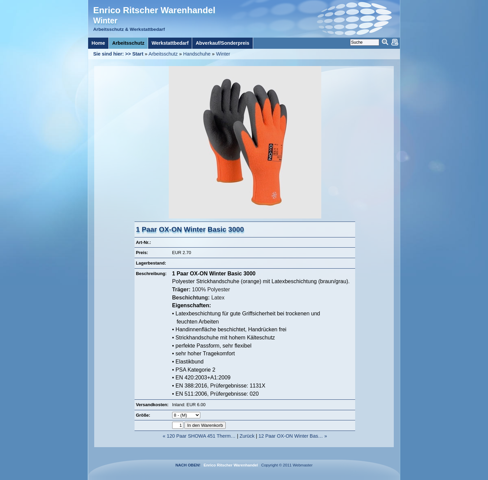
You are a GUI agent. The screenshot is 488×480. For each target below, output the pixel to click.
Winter (223, 54)
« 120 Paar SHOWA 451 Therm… (199, 436)
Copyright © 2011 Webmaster (285, 465)
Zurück (247, 436)
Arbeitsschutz (163, 54)
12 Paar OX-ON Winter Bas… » (293, 436)
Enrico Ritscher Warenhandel (154, 10)
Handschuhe (197, 54)
